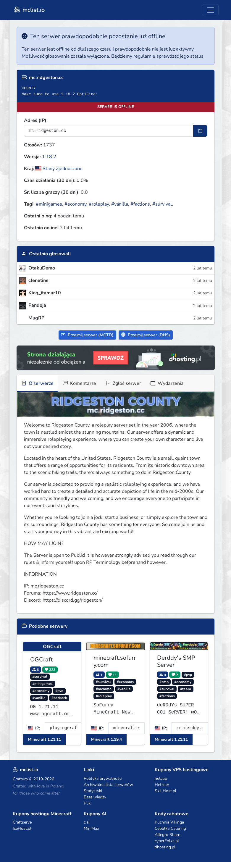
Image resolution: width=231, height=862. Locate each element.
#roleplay (99, 204)
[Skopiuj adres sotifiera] (200, 131)
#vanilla (119, 204)
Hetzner (162, 784)
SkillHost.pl (165, 791)
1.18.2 (49, 157)
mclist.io (29, 10)
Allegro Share (167, 834)
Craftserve (22, 822)
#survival (162, 204)
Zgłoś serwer (123, 383)
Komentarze (79, 383)
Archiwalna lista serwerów (108, 784)
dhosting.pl (165, 847)
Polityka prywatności (103, 778)
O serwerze (38, 383)
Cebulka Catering (170, 828)
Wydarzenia (167, 383)
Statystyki (93, 791)
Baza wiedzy (95, 797)
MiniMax (91, 828)
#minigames (49, 204)
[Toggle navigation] (210, 10)
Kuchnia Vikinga (169, 822)
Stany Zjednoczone (59, 168)
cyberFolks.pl (167, 841)
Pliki (87, 803)
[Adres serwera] (108, 131)
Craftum (20, 779)
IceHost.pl (22, 828)
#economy (75, 204)
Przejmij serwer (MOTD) (87, 335)
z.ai (86, 822)
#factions (140, 204)
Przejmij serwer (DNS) (145, 335)
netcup (161, 778)
